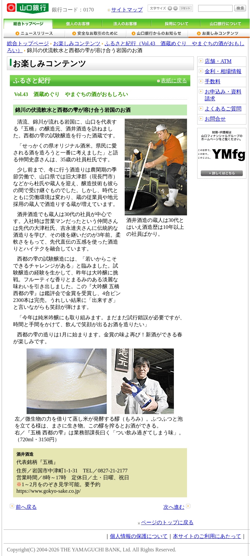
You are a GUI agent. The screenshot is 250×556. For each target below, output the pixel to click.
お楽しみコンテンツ (76, 43)
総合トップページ (28, 43)
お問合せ (215, 119)
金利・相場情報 (223, 71)
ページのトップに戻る (167, 522)
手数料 (212, 81)
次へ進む (173, 507)
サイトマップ (127, 9)
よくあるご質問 (223, 108)
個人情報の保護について (139, 536)
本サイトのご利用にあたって (207, 536)
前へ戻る (26, 507)
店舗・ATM (218, 61)
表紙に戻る (174, 80)
